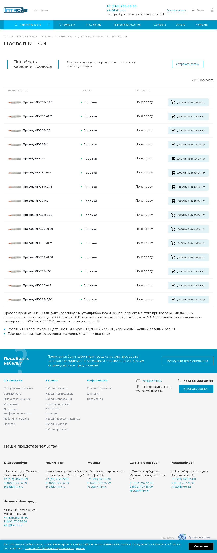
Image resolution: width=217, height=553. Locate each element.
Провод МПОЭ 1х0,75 (30, 187)
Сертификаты (12, 393)
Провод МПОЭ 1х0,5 (29, 130)
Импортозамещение (17, 399)
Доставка (93, 393)
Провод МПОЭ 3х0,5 (29, 285)
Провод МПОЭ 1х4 (28, 145)
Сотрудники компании (19, 388)
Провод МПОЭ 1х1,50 (30, 271)
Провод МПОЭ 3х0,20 (30, 229)
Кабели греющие (56, 429)
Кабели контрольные (59, 393)
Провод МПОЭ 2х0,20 (30, 257)
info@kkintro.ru (116, 10)
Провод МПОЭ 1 (26, 159)
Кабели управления (58, 399)
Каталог (51, 380)
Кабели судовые (56, 424)
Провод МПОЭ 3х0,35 (30, 243)
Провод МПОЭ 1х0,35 (30, 215)
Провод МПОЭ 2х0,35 (30, 116)
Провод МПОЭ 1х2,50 (30, 300)
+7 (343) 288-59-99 (122, 6)
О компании (13, 380)
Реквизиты (11, 404)
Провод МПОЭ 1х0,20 (30, 102)
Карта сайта (95, 399)
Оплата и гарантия (99, 388)
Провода (51, 413)
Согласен (201, 546)
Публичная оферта (16, 418)
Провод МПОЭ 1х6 (28, 201)
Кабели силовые (56, 388)
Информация (97, 380)
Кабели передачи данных (62, 418)
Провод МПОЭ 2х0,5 (29, 173)
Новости (9, 424)
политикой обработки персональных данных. (55, 548)
